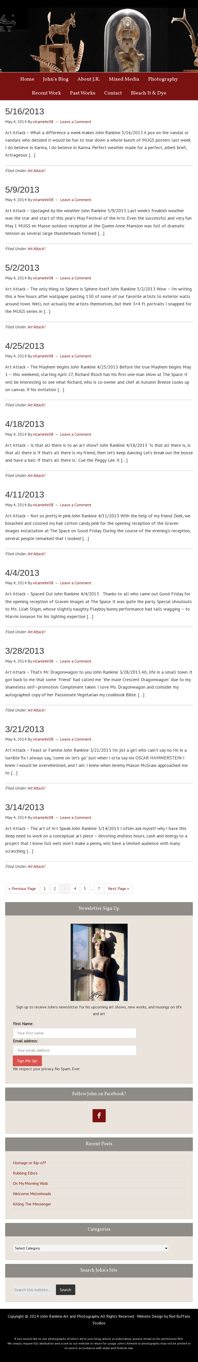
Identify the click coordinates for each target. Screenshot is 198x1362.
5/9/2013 (22, 189)
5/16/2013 (24, 111)
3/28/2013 (24, 651)
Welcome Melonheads (32, 1193)
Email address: (25, 1040)
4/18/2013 (24, 424)
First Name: (23, 1023)
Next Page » (118, 888)
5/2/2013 (22, 267)
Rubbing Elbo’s (25, 1173)
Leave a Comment (76, 121)
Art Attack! (36, 170)
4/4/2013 (22, 573)
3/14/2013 (24, 807)
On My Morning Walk (30, 1183)
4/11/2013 (24, 494)
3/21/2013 (24, 729)
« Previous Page (22, 888)
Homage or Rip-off (29, 1162)
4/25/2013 (24, 346)
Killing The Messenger (32, 1203)
